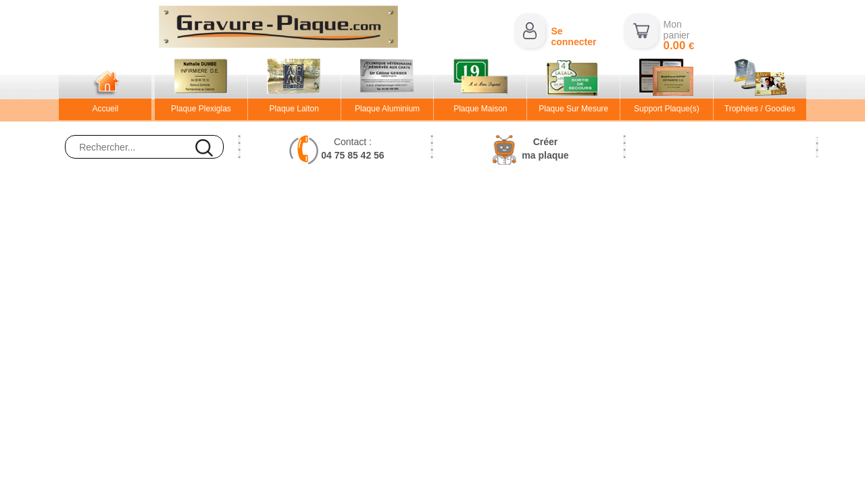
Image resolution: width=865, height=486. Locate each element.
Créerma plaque (545, 148)
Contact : (352, 148)
